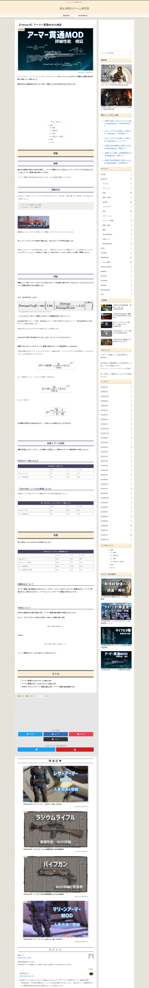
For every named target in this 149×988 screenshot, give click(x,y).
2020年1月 (116, 493)
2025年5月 (116, 405)
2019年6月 (116, 512)
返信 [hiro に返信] (90, 866)
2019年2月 (116, 530)
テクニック (117, 188)
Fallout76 (21, 696)
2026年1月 (116, 391)
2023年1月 (116, 424)
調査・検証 (29, 696)
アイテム (117, 183)
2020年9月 (116, 470)
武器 (117, 193)
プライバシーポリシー (103, 975)
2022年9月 (116, 438)
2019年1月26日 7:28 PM (24, 800)
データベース (39, 696)
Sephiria (116, 285)
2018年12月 (116, 539)
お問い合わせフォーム (103, 971)
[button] (130, 53)
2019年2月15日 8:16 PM (26, 873)
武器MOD (47, 696)
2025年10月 (116, 396)
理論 (53, 134)
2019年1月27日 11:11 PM (27, 818)
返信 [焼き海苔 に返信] (90, 837)
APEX (116, 248)
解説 (117, 229)
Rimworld (116, 280)
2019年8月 (116, 507)
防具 (117, 211)
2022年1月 (116, 461)
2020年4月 (116, 488)
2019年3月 (116, 525)
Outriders (116, 253)
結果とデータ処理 (57, 137)
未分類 (116, 174)
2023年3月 (116, 415)
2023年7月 (116, 410)
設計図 (117, 202)
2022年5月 (116, 447)
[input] (116, 53)
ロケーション (117, 216)
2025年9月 (116, 401)
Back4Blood (116, 257)
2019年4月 (116, 521)
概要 (53, 128)
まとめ (52, 143)
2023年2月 (116, 419)
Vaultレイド (117, 239)
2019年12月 (116, 498)
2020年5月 (116, 484)
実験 (51, 125)
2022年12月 (116, 428)
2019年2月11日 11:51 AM (25, 844)
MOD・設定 (117, 197)
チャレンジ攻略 (117, 220)
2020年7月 (116, 475)
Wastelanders (117, 243)
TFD (116, 294)
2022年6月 (116, 442)
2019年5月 (116, 516)
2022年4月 (116, 452)
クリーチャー (117, 206)
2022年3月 (116, 456)
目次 (53, 122)
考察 (51, 140)
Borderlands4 (116, 290)
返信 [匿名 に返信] (90, 812)
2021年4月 (116, 465)
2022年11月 (116, 433)
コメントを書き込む (56, 922)
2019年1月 (116, 535)
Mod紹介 (116, 271)
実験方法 (55, 131)
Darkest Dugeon (116, 267)
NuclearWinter (117, 234)
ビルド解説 (117, 262)
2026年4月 (116, 387)
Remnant (116, 276)
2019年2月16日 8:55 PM (28, 896)
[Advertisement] (56, 105)
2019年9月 (116, 502)
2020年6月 (116, 479)
